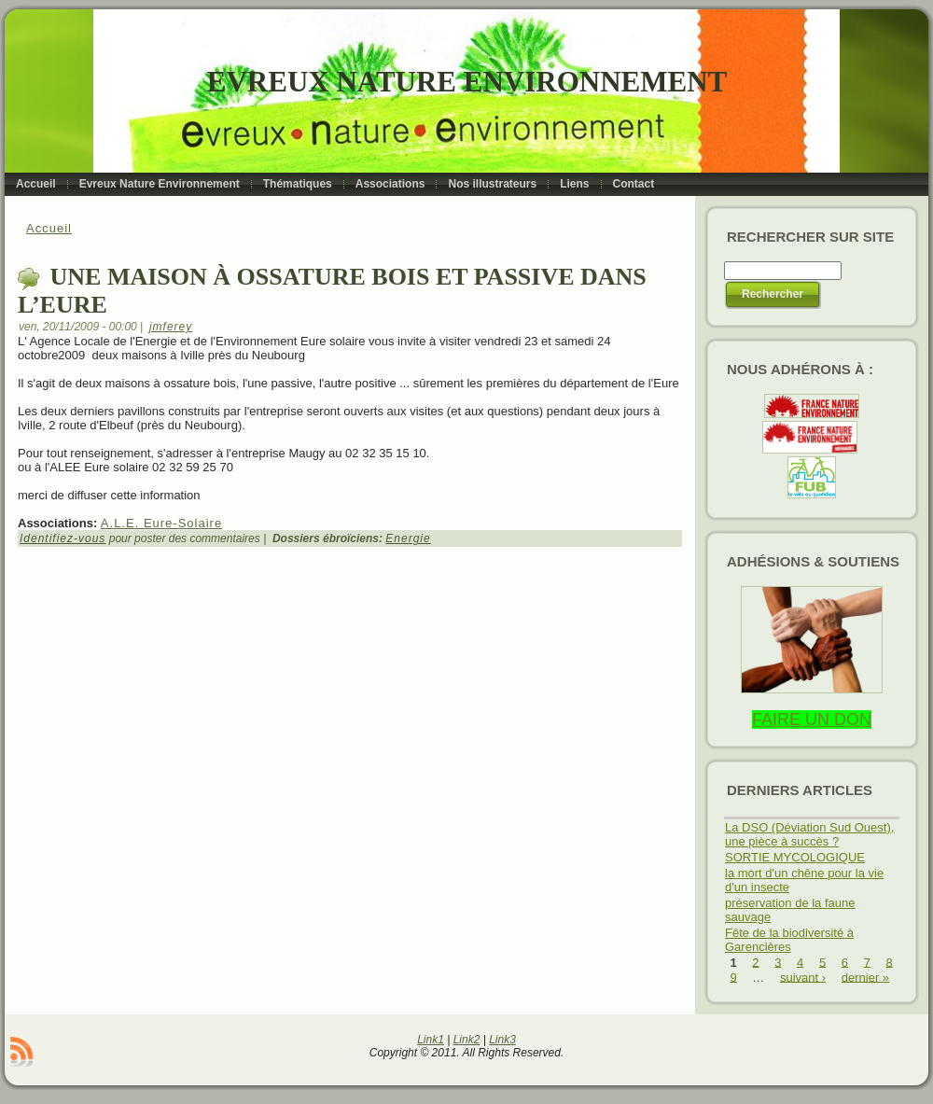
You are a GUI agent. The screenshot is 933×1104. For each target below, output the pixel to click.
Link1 (430, 1039)
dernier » (865, 977)
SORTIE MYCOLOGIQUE (795, 857)
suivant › (803, 977)
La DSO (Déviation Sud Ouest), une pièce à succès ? (809, 834)
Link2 (466, 1039)
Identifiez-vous (62, 538)
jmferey (170, 326)
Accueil (49, 228)
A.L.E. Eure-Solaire (161, 523)
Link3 (502, 1039)
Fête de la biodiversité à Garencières (789, 940)
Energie (407, 538)
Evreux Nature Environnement (467, 81)
